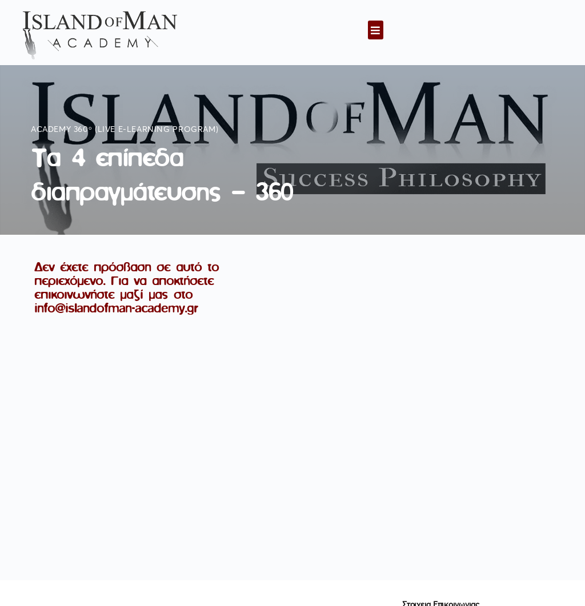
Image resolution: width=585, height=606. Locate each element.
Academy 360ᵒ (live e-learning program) (124, 130)
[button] (375, 30)
